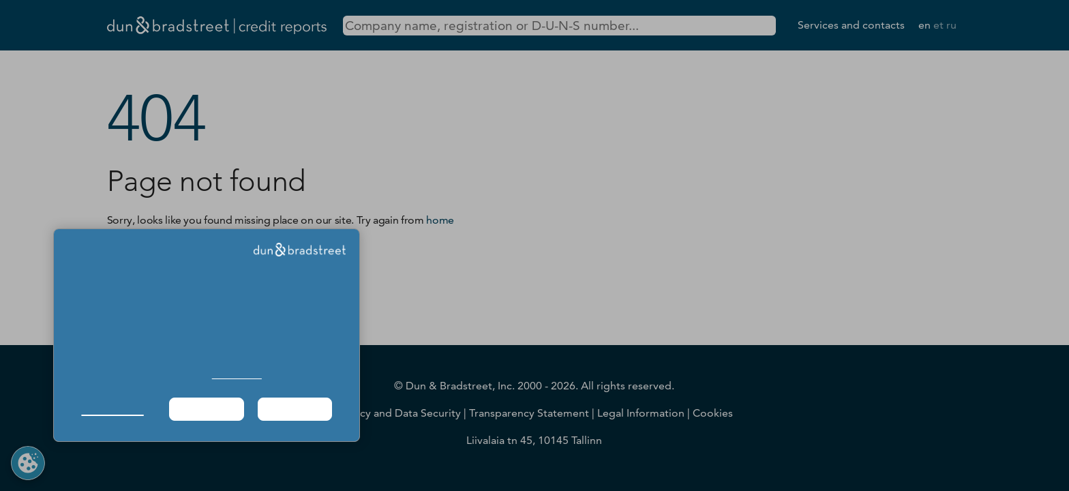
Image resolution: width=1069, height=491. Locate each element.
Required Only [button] (206, 409)
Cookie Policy (237, 375)
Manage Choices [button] (112, 409)
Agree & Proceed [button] (294, 409)
